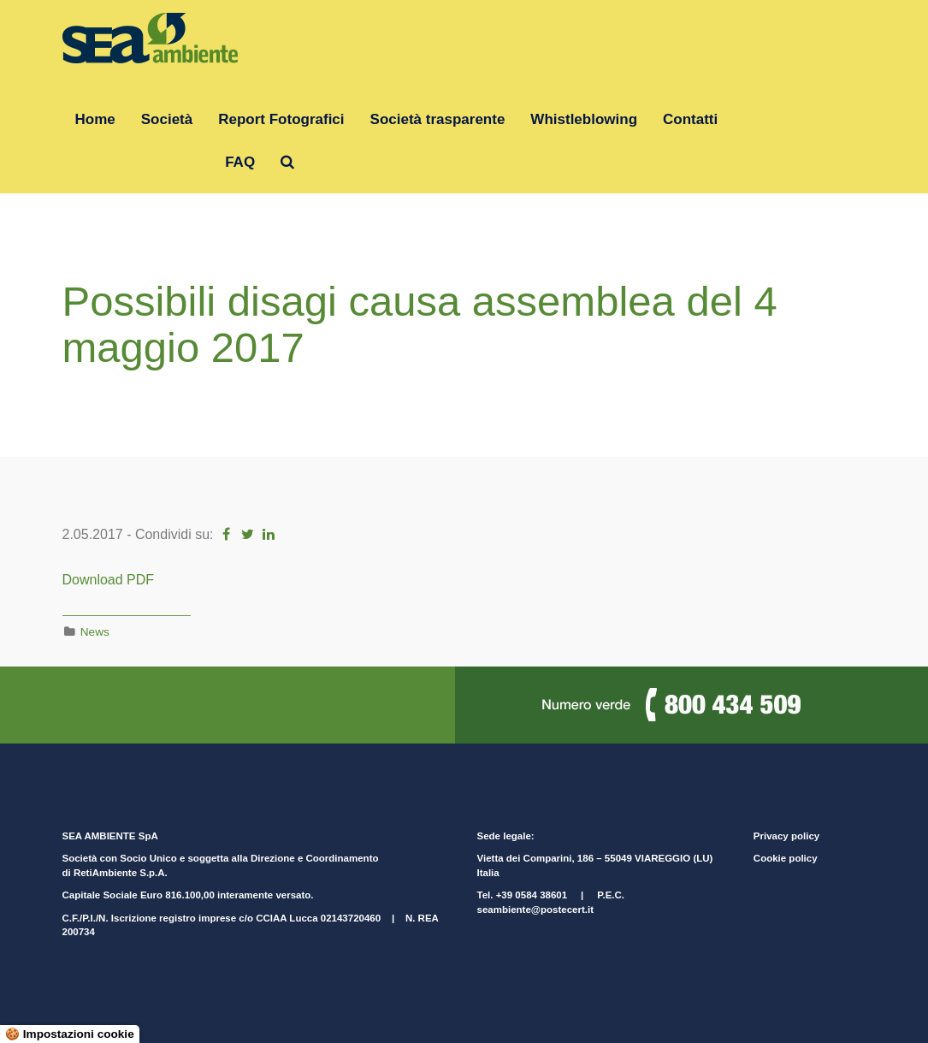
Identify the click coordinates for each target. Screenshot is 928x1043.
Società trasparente (437, 119)
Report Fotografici (281, 119)
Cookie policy (786, 858)
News (94, 631)
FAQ (240, 162)
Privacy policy (786, 836)
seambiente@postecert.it (535, 909)
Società (166, 119)
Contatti (690, 119)
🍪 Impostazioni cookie (69, 1034)
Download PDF (108, 579)
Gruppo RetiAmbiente (137, 162)
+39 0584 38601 (531, 895)
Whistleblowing (583, 119)
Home (95, 119)
